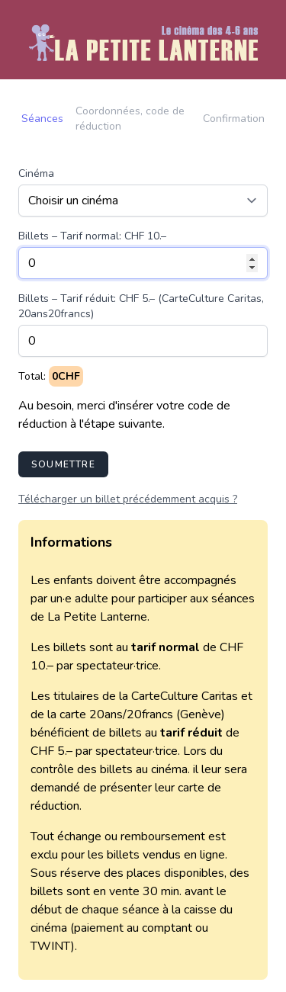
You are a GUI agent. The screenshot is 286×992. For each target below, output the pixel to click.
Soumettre (63, 464)
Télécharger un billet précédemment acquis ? (127, 499)
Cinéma (36, 173)
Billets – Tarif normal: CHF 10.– (92, 236)
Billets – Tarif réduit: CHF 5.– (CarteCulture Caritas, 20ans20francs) (141, 306)
